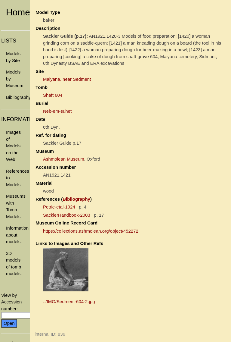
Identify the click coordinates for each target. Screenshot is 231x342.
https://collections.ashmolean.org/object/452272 (90, 231)
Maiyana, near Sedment (67, 79)
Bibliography (18, 97)
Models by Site (13, 57)
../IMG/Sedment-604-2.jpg (69, 301)
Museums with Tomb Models (16, 206)
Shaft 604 (52, 95)
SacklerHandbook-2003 (66, 215)
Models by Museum (14, 78)
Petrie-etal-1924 (59, 206)
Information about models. (17, 234)
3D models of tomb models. (14, 263)
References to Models (17, 177)
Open (9, 323)
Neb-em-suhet (57, 111)
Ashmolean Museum (63, 159)
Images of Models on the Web (13, 146)
